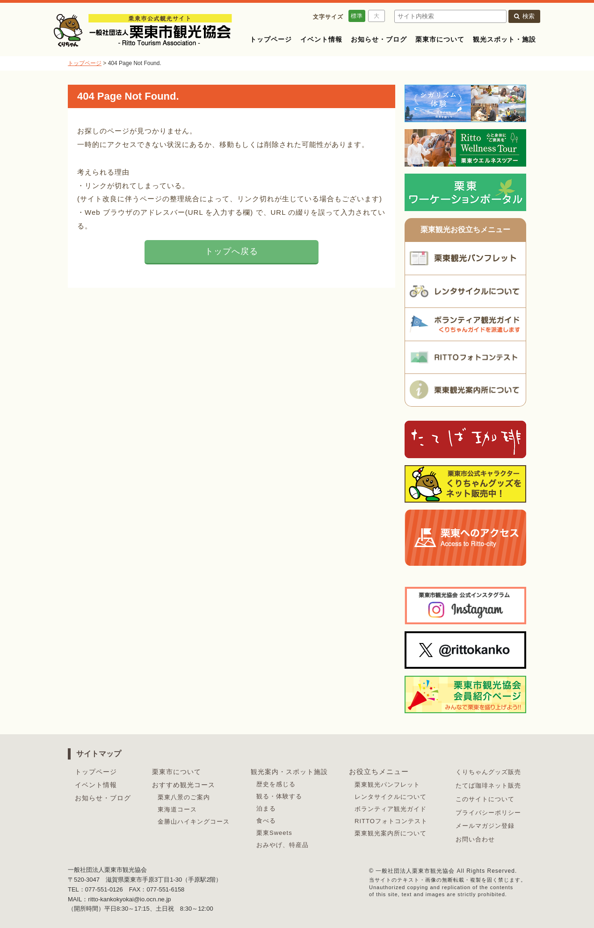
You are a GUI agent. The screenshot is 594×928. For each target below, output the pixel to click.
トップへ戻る (231, 251)
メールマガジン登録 (485, 825)
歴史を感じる (276, 784)
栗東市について (439, 39)
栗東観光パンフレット (387, 784)
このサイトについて (485, 799)
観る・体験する (279, 796)
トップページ (271, 39)
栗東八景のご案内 (184, 797)
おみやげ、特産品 (282, 844)
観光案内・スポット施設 (289, 771)
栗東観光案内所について (391, 833)
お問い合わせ (475, 839)
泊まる (266, 808)
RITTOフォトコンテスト (391, 821)
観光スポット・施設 (504, 39)
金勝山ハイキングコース (194, 821)
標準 (357, 16)
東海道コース (177, 809)
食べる (266, 820)
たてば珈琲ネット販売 (488, 785)
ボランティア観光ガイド (391, 808)
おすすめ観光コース (183, 785)
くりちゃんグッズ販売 (488, 771)
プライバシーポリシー (488, 812)
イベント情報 (321, 39)
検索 (524, 16)
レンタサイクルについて (391, 796)
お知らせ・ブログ (379, 39)
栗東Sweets (274, 832)
